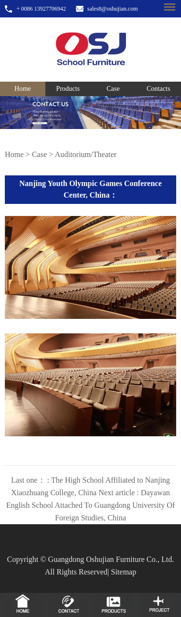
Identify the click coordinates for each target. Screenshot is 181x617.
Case (113, 88)
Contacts (158, 88)
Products (68, 88)
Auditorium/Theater (85, 154)
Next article (90, 505)
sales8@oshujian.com (112, 8)
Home (22, 88)
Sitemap (123, 572)
